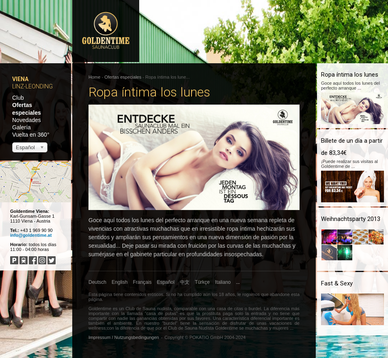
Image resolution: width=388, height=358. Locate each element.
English (119, 282)
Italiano (223, 282)
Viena (20, 79)
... (238, 282)
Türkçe (202, 282)
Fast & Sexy (337, 283)
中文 (185, 282)
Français (142, 282)
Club (18, 97)
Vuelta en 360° (31, 134)
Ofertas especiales (122, 77)
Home (94, 77)
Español (166, 282)
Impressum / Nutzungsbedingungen (123, 337)
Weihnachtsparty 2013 (350, 219)
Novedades (26, 120)
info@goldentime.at (31, 235)
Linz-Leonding (32, 86)
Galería (21, 127)
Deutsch (97, 282)
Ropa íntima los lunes (349, 74)
